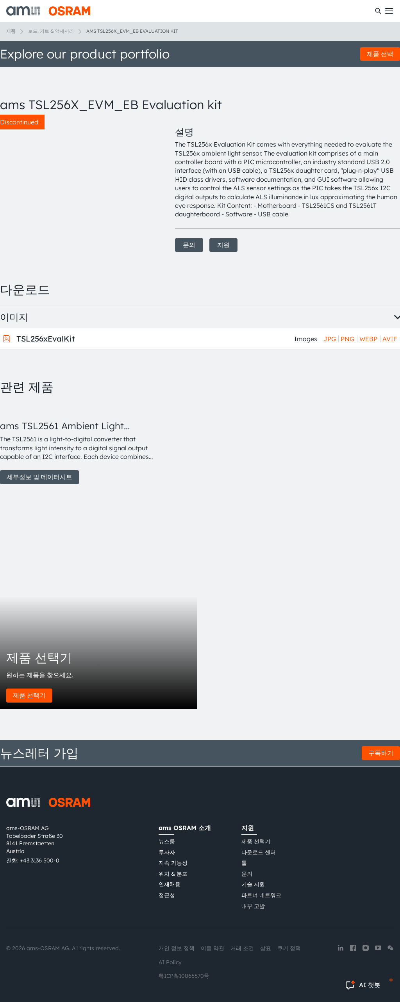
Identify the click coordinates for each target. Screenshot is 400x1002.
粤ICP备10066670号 (184, 975)
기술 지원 (253, 884)
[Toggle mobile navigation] (389, 11)
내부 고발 (253, 906)
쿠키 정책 (289, 948)
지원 (223, 245)
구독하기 (380, 753)
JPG (329, 339)
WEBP (368, 339)
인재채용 (169, 884)
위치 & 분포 (173, 873)
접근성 (167, 895)
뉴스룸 (167, 841)
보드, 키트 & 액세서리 (51, 31)
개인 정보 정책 (177, 948)
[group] (78, 443)
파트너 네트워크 (261, 895)
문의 (189, 245)
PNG (347, 339)
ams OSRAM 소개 (185, 828)
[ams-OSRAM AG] (48, 11)
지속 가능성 (173, 862)
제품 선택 (380, 54)
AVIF (389, 339)
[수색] (378, 11)
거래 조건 (242, 948)
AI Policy (170, 962)
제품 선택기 (29, 695)
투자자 (167, 852)
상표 (265, 948)
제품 (11, 31)
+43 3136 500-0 (39, 860)
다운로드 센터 (258, 852)
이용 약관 (212, 948)
